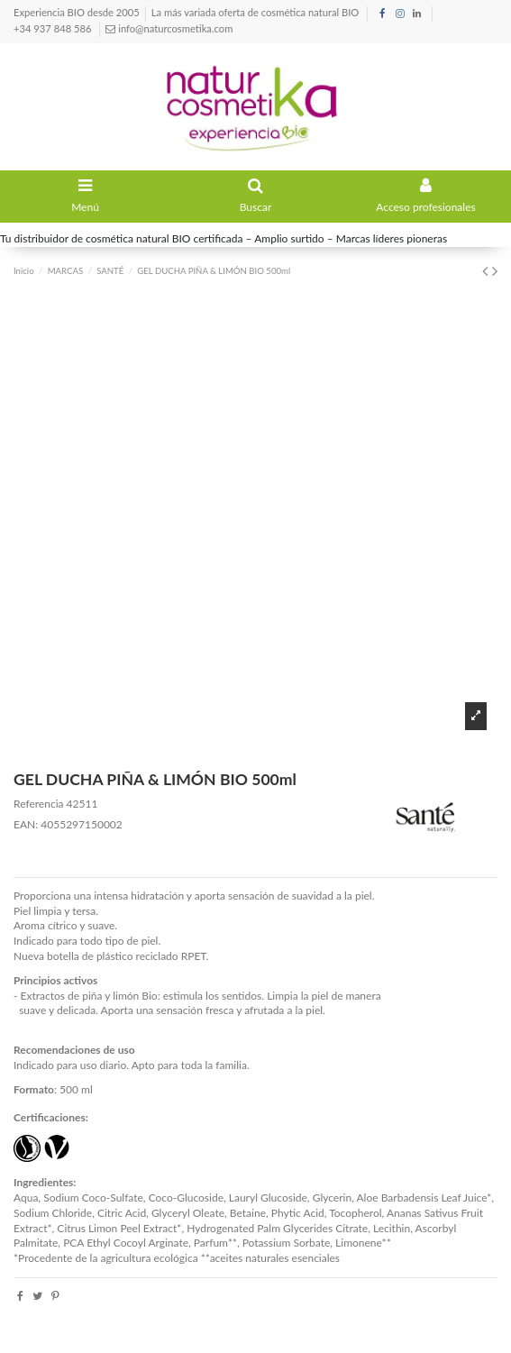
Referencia (38, 803)
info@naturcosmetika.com (174, 28)
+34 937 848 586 (54, 28)
